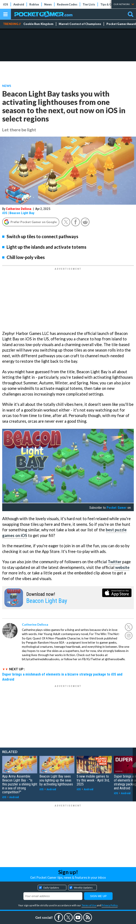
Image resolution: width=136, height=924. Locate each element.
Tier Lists (89, 4)
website (121, 567)
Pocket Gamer (116, 508)
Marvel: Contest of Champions (80, 24)
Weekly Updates (83, 887)
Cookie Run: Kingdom (38, 24)
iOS (5, 4)
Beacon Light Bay (21, 213)
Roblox (34, 4)
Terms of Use (88, 905)
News (48, 4)
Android (18, 4)
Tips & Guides (109, 4)
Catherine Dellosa (18, 209)
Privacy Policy (110, 905)
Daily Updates (51, 887)
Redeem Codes (67, 4)
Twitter (114, 561)
